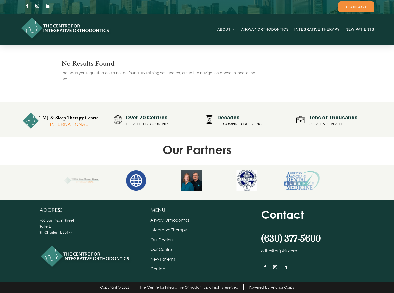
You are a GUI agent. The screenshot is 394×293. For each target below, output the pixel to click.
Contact (356, 7)
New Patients (360, 29)
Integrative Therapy (317, 29)
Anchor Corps (282, 287)
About (224, 29)
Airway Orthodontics (265, 29)
